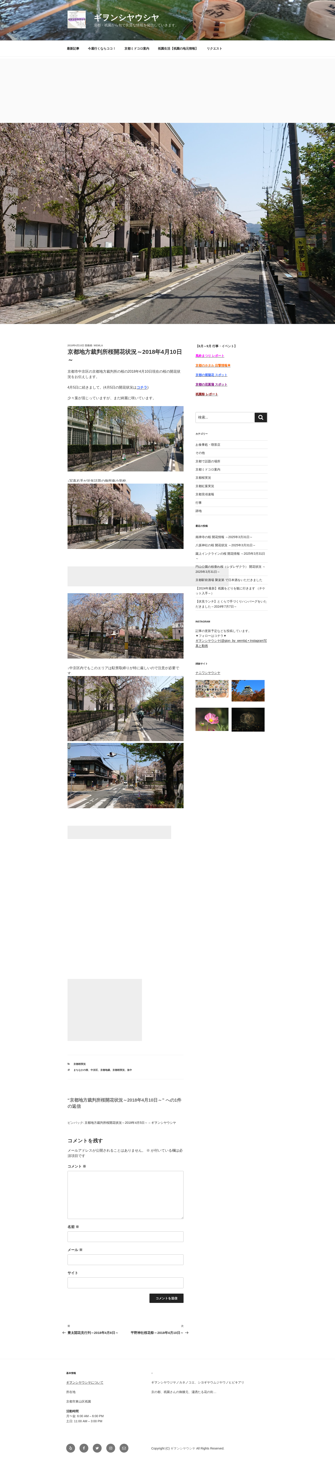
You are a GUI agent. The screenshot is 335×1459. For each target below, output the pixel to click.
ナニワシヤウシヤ (208, 672)
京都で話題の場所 (208, 461)
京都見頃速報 (205, 494)
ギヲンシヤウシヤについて (84, 1382)
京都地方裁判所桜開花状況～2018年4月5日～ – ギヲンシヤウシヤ (130, 1122)
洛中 (129, 1070)
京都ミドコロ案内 (136, 48)
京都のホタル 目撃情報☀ (213, 365)
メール (75, 1250)
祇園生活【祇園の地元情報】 (178, 48)
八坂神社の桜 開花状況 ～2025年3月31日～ (226, 545)
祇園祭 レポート (207, 394)
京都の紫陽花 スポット (211, 375)
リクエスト (214, 48)
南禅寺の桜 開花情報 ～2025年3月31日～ (224, 537)
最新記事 (73, 48)
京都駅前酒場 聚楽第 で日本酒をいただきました (229, 580)
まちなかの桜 (81, 1070)
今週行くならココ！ (102, 48)
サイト (73, 1273)
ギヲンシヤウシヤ (126, 17)
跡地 (199, 511)
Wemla (98, 345)
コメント (77, 1166)
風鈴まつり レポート (210, 355)
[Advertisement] (167, 90)
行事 (199, 502)
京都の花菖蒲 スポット (211, 384)
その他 (200, 453)
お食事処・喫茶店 (208, 444)
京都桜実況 (80, 1064)
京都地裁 (105, 1070)
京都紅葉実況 (205, 486)
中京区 (94, 1070)
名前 (73, 1227)
